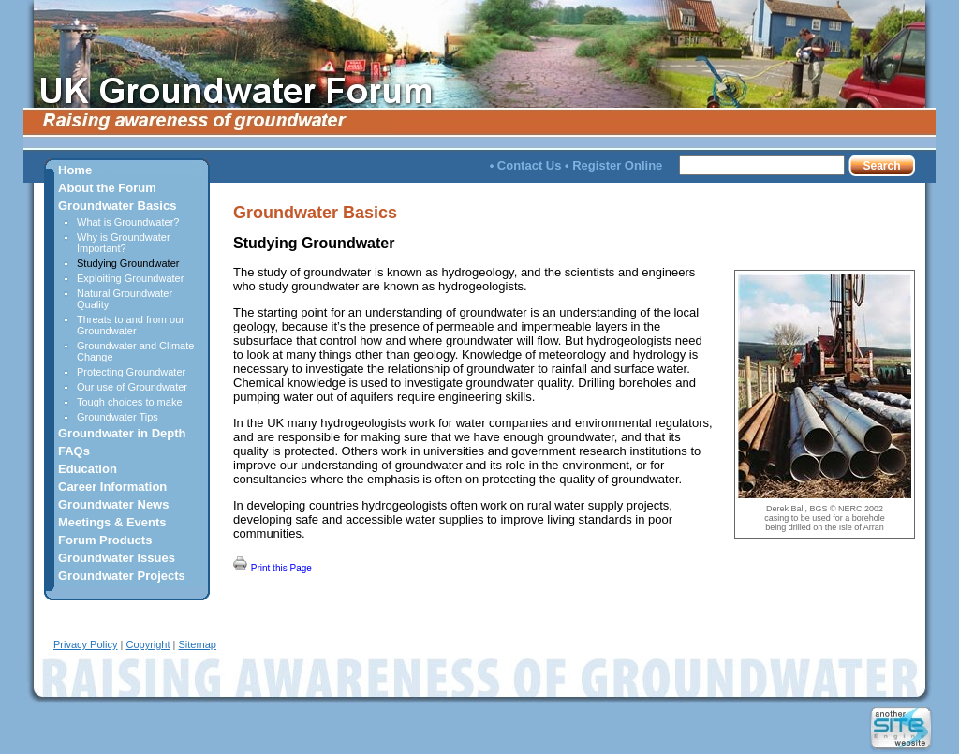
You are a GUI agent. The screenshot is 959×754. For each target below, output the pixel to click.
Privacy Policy (85, 644)
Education (87, 469)
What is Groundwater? (128, 222)
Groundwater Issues (116, 558)
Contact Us (529, 165)
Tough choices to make (130, 401)
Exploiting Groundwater (130, 278)
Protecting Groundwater (131, 371)
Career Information (112, 487)
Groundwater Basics (117, 206)
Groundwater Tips (117, 416)
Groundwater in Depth (122, 433)
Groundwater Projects (121, 576)
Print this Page (272, 564)
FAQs (74, 451)
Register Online (617, 165)
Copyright (147, 644)
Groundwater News (113, 504)
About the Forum (107, 188)
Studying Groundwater (128, 263)
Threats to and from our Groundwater (130, 325)
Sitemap (197, 644)
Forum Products (105, 540)
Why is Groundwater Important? (123, 242)
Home (75, 170)
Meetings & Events (112, 522)
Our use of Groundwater (132, 386)
